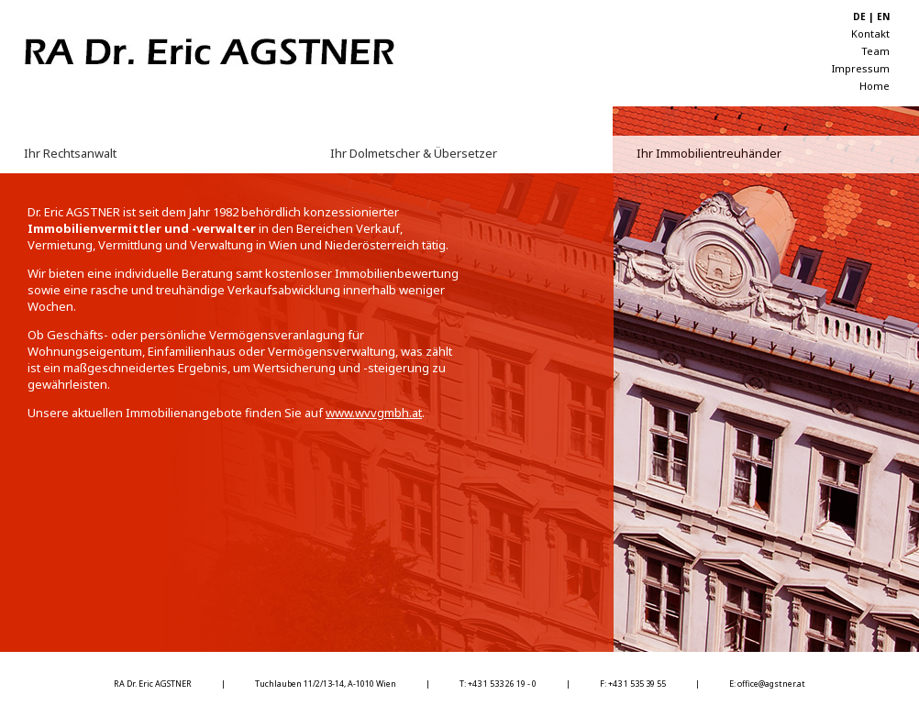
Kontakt (870, 33)
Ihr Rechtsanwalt (70, 153)
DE (859, 16)
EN (883, 16)
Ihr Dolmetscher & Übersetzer (413, 153)
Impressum (861, 68)
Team (875, 51)
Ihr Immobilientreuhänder (709, 153)
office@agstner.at (771, 683)
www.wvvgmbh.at (374, 412)
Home (874, 86)
